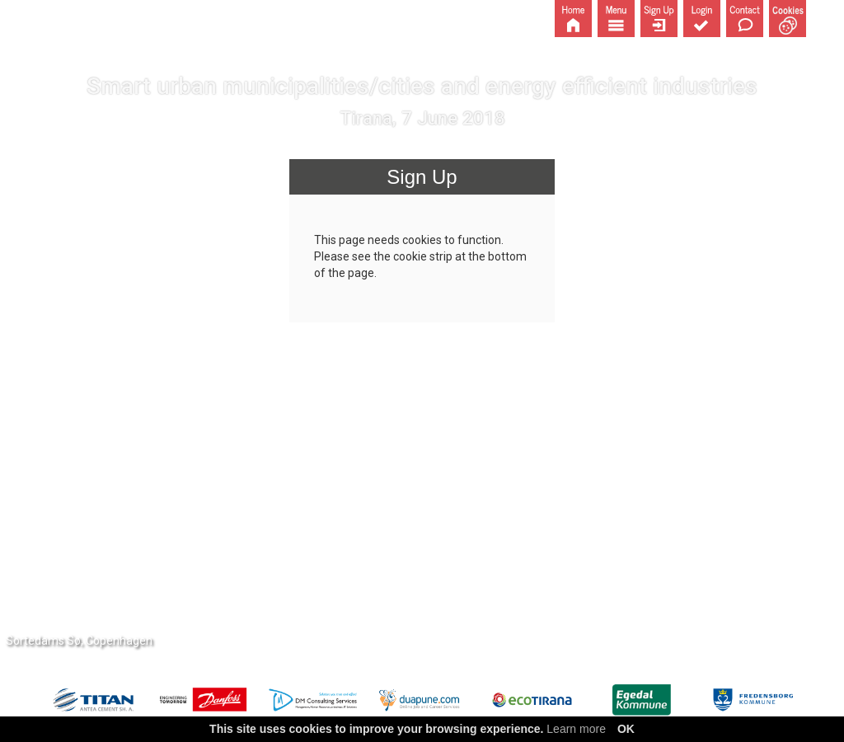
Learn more (576, 728)
